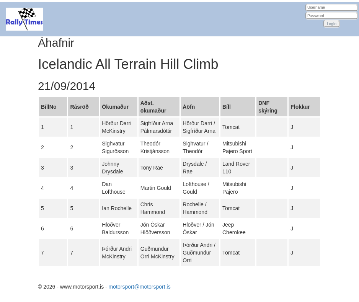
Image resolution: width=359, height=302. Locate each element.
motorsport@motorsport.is (140, 287)
